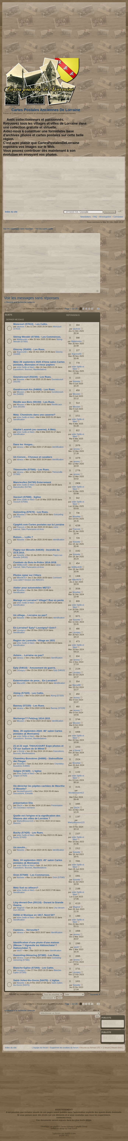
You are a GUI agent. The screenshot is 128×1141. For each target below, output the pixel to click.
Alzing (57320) (57, 695)
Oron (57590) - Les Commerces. (31, 875)
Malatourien (22, 339)
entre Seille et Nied (25, 367)
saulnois (20, 326)
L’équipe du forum (40, 1047)
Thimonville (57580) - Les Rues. (31, 469)
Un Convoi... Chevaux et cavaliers (32, 457)
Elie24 (19, 805)
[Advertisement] (94, 29)
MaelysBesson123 (25, 821)
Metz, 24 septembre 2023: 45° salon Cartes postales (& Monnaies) (37, 861)
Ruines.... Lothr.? (23, 537)
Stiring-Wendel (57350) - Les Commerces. (37, 336)
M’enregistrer (105, 217)
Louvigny (21, 630)
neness (20, 447)
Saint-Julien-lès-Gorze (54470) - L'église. (36, 980)
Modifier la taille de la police (120, 211)
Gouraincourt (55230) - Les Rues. (32, 376)
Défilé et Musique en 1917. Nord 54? (34, 915)
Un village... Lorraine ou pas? (30, 615)
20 (98, 309)
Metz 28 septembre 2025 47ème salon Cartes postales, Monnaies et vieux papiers (39, 363)
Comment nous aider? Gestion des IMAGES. (37, 578)
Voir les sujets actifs (44, 229)
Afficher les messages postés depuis (36, 994)
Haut (97, 291)
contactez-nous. (64, 1117)
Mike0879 (21, 577)
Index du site (11, 212)
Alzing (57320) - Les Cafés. (28, 693)
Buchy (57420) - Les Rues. (28, 832)
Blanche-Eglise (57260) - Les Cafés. (33, 967)
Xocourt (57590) (20, 502)
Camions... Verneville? (26, 930)
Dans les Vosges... (23, 444)
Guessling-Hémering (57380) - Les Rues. (36, 955)
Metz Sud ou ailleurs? (25, 887)
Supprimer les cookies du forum (64, 1047)
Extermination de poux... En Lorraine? (35, 680)
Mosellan (21, 514)
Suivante (94, 994)
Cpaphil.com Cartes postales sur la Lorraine (38, 524)
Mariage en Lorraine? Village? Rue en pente (38, 600)
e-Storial (20, 751)
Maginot (20, 908)
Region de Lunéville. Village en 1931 (34, 640)
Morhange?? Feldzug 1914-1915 (31, 718)
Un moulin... (20, 847)
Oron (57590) (58, 877)
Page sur (71, 309)
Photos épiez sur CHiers (27, 575)
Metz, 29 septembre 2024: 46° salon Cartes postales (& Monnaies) (37, 732)
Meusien (20, 392)
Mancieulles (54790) (22, 487)
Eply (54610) (59, 670)
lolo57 (19, 950)
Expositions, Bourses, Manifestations (29, 369)
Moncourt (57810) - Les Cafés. (30, 324)
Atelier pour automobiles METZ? (32, 587)
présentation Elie (23, 803)
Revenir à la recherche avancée (20, 302)
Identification (19, 419)
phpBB (56, 1126)
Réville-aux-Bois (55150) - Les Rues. (34, 402)
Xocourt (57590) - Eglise (27, 497)
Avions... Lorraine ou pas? (28, 655)
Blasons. (17, 823)
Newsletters (85, 217)
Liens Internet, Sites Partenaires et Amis (35, 528)
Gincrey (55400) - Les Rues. (29, 349)
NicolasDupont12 (24, 791)
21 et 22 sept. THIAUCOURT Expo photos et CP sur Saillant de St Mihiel (38, 747)
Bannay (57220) (58, 708)
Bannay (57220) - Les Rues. (29, 705)
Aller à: (96, 1010)
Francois (20, 527)
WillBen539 (22, 565)
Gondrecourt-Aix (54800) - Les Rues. (34, 389)
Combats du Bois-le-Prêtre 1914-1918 (34, 562)
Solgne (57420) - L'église (27, 771)
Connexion (118, 217)
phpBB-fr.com (70, 1134)
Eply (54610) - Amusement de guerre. (34, 667)
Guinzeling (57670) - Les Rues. (30, 512)
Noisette (20, 379)
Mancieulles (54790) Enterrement (32, 482)
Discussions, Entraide (23, 793)
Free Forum (72, 1129)
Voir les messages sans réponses (18, 229)
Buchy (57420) (20, 837)
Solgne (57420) (20, 776)
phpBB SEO (64, 1136)
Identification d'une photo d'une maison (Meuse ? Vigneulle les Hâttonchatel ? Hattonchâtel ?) (36, 945)
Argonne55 (22, 352)
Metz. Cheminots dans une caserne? (34, 414)
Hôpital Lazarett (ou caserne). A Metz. (34, 429)
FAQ (95, 217)
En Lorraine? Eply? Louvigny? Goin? (34, 627)
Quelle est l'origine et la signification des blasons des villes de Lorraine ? (36, 817)
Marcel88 (21, 683)
